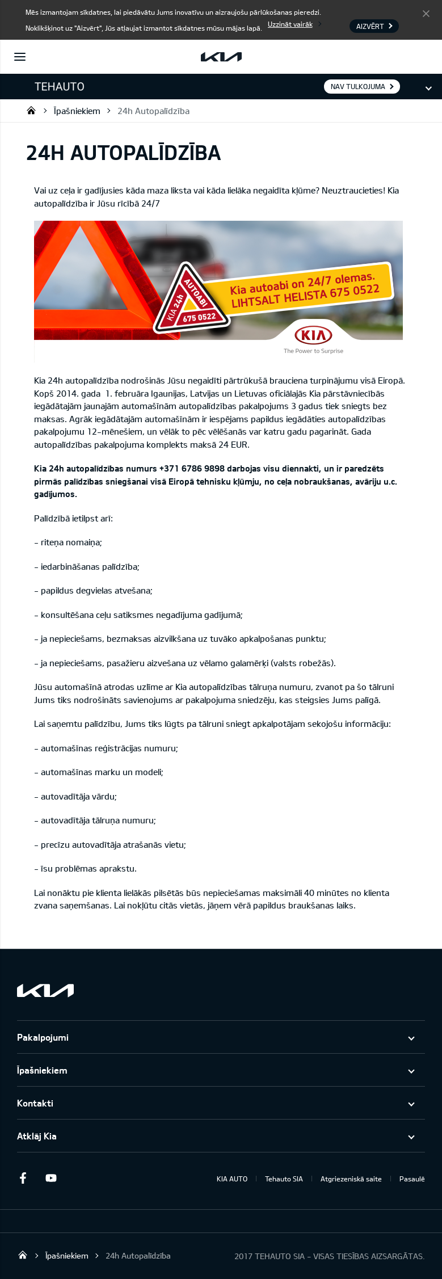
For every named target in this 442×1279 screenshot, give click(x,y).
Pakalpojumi (43, 1037)
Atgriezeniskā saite (351, 1179)
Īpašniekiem (77, 111)
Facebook (22, 1178)
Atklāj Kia (37, 1135)
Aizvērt (426, 13)
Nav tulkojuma (358, 86)
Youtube (51, 1178)
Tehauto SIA (31, 110)
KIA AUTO (232, 1179)
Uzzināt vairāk (290, 24)
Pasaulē (412, 1179)
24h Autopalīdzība (153, 111)
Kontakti (35, 1102)
